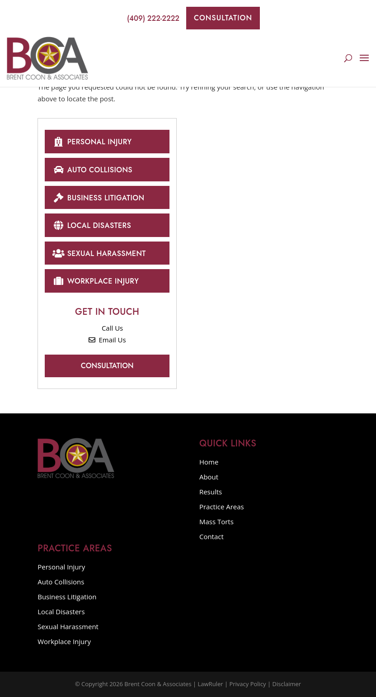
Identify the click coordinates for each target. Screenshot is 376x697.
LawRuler (210, 684)
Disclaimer (287, 684)
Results (210, 491)
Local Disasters (91, 225)
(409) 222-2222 (147, 18)
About (208, 476)
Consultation (223, 18)
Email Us (107, 339)
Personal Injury (92, 141)
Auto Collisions (92, 169)
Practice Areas (221, 506)
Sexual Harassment (99, 253)
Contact (211, 536)
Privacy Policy (247, 684)
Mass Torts (216, 521)
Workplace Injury (95, 280)
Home (208, 461)
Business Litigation (98, 197)
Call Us (107, 327)
